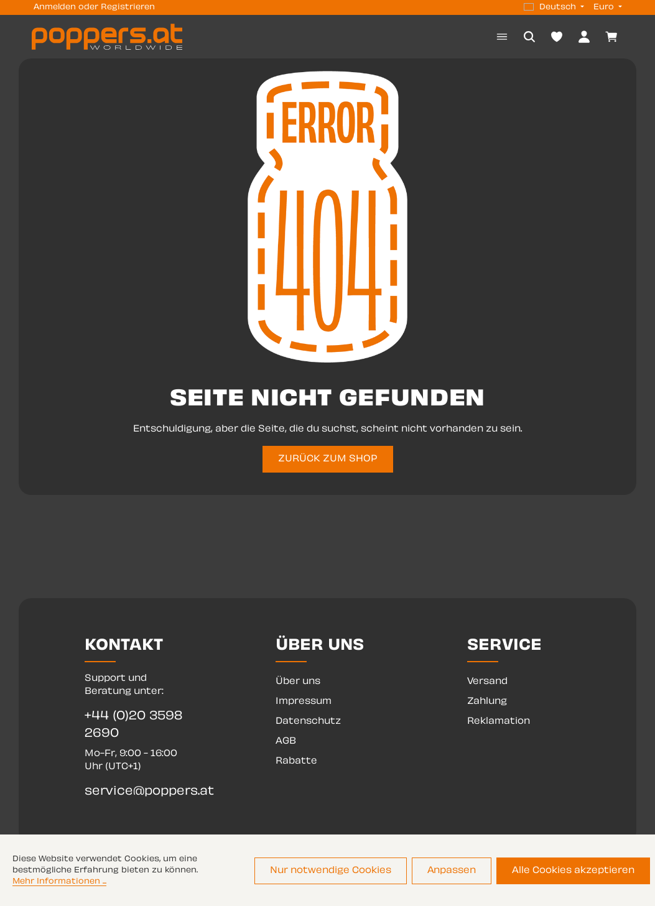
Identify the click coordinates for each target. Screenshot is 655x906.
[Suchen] (529, 36)
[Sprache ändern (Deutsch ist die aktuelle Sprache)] (554, 7)
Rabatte (296, 761)
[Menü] (502, 36)
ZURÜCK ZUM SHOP (328, 459)
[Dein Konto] (584, 36)
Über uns (298, 681)
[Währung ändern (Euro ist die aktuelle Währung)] (606, 7)
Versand (487, 681)
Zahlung (487, 701)
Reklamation (498, 721)
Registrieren (128, 7)
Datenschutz (308, 721)
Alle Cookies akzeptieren (573, 871)
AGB (286, 741)
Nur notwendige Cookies (330, 871)
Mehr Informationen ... (59, 881)
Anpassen (451, 871)
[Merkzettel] (556, 36)
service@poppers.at (136, 792)
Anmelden (55, 7)
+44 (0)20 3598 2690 (133, 725)
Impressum (304, 701)
